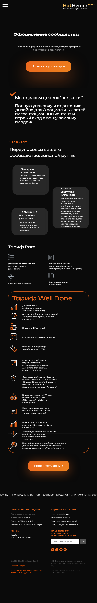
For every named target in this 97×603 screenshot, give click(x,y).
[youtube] (61, 549)
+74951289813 (60, 533)
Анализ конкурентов (60, 517)
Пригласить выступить (21, 537)
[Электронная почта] (65, 549)
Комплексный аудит (60, 514)
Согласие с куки (18, 566)
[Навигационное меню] (5, 6)
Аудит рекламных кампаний (64, 521)
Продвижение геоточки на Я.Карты (27, 525)
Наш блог (15, 535)
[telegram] (52, 549)
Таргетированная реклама (23, 514)
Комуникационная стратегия (64, 525)
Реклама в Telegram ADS (22, 521)
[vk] (56, 549)
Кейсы (15, 531)
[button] (48, 66)
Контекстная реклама (21, 517)
